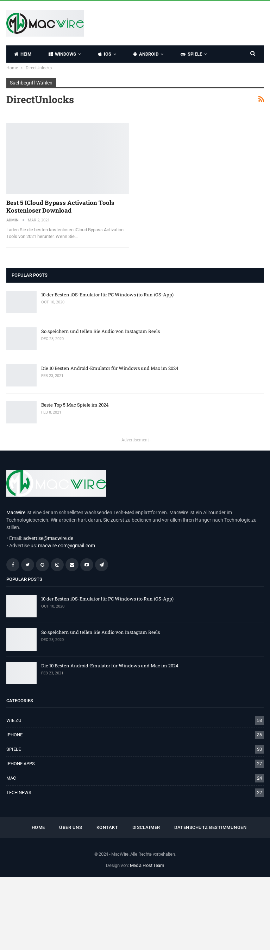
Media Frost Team (147, 865)
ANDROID (145, 54)
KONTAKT (107, 827)
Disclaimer (146, 827)
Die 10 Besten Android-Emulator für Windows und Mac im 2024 (109, 368)
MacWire (15, 512)
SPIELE (191, 54)
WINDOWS (62, 54)
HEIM (22, 54)
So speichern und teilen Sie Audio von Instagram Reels (100, 331)
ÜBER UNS (70, 827)
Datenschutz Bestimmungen (210, 827)
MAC (11, 778)
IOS (104, 54)
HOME (38, 827)
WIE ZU (13, 720)
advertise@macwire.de (48, 538)
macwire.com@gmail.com (66, 545)
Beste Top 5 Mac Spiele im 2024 (75, 405)
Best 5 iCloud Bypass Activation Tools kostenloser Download (60, 206)
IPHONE (14, 734)
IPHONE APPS (20, 763)
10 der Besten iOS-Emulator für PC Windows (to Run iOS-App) (107, 294)
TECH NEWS (18, 792)
